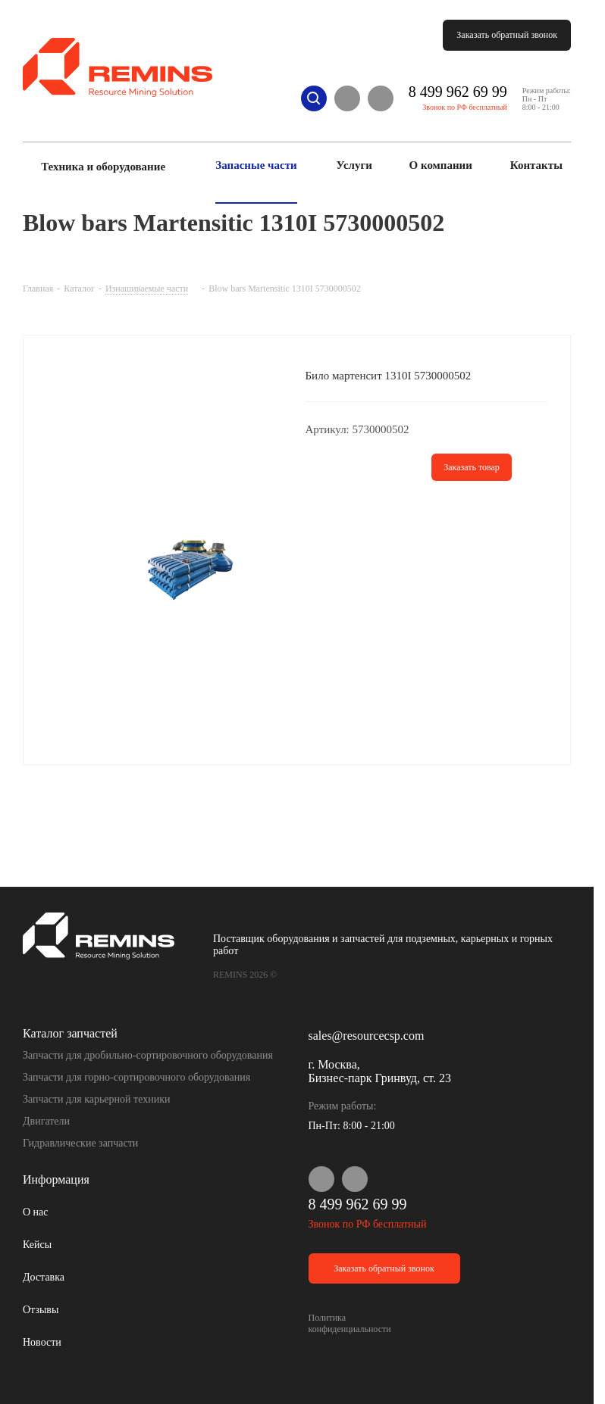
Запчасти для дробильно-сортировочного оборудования (148, 1055)
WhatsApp (347, 98)
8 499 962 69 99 (458, 91)
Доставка (43, 1277)
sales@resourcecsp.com (367, 1035)
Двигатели (46, 1121)
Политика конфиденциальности (350, 1323)
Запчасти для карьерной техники (96, 1099)
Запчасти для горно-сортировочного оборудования (136, 1077)
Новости (42, 1342)
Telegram (380, 98)
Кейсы (37, 1244)
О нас (36, 1212)
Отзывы (40, 1309)
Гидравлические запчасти (80, 1143)
